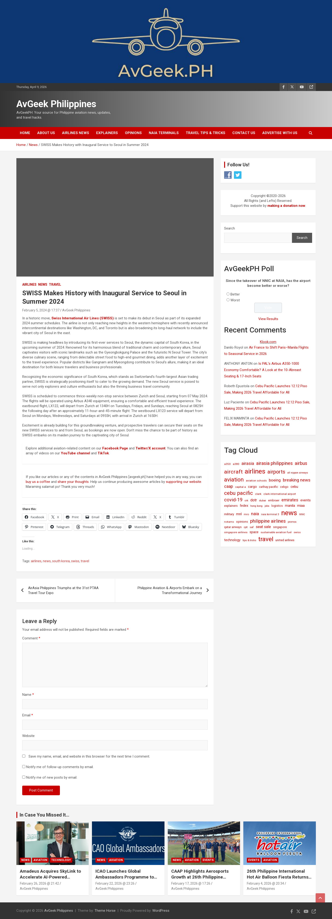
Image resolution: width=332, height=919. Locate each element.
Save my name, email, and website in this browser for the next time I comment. (89, 756)
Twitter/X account (150, 448)
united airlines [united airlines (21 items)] (284, 540)
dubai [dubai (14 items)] (262, 500)
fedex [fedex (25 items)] (244, 505)
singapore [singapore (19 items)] (280, 527)
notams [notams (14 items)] (229, 521)
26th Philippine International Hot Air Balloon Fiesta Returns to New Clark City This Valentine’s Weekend (277, 879)
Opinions (133, 133)
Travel (55, 284)
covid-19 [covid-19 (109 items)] (233, 500)
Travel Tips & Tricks (205, 133)
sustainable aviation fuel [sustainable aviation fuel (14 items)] (276, 532)
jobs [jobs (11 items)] (267, 505)
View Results (268, 319)
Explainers (107, 133)
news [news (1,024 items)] (289, 513)
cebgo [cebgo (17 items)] (284, 487)
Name (28, 695)
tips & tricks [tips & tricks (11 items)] (249, 540)
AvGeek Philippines (56, 103)
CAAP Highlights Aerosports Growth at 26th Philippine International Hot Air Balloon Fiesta (200, 879)
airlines (36, 561)
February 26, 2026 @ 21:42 (39, 883)
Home (25, 133)
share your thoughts (73, 482)
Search (229, 228)
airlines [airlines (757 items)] (255, 471)
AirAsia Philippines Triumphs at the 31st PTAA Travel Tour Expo (63, 590)
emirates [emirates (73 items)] (289, 499)
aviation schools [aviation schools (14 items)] (256, 480)
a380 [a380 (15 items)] (236, 464)
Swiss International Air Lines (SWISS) (82, 318)
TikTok (103, 453)
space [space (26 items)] (254, 532)
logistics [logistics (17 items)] (277, 505)
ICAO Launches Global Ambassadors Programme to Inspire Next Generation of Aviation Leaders (124, 879)
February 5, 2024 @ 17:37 (40, 310)
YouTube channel (75, 453)
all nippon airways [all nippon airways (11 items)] (297, 472)
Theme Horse (105, 910)
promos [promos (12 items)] (292, 521)
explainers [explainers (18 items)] (231, 505)
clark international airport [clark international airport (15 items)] (279, 494)
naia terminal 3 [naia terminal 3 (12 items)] (270, 514)
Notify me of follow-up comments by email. (60, 767)
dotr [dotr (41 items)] (253, 500)
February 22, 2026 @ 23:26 (115, 883)
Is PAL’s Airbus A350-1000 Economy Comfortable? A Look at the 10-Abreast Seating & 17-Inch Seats (262, 369)
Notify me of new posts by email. (51, 777)
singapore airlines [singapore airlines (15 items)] (236, 532)
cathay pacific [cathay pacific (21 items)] (268, 487)
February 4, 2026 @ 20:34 (265, 883)
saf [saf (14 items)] (252, 527)
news (47, 561)
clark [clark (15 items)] (258, 494)
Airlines (29, 284)
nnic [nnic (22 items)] (302, 514)
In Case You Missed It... (44, 815)
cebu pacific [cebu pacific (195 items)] (238, 493)
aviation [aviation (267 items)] (234, 479)
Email (27, 715)
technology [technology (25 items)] (232, 540)
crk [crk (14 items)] (246, 500)
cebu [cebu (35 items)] (294, 487)
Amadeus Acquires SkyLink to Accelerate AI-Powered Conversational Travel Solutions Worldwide (52, 879)
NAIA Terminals (164, 133)
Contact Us (243, 133)
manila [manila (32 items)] (290, 505)
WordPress (160, 910)
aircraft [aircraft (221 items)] (233, 472)
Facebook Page (115, 448)
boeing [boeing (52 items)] (275, 480)
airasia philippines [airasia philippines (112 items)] (274, 463)
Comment (31, 638)
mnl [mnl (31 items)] (239, 514)
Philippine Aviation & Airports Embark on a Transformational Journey (170, 590)
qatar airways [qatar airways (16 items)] (233, 527)
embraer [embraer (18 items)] (273, 500)
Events (208, 860)
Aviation (40, 860)
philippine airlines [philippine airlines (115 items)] (268, 521)
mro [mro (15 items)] (246, 514)
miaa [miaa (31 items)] (301, 505)
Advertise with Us (279, 133)
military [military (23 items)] (229, 514)
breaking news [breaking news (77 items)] (296, 480)
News (42, 284)
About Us (46, 133)
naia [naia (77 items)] (255, 513)
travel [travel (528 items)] (265, 539)
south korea (61, 561)
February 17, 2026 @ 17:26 (190, 883)
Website (28, 736)
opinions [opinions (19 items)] (242, 521)
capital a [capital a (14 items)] (240, 487)
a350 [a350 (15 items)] (227, 464)
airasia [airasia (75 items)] (247, 463)
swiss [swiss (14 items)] (297, 532)
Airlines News (75, 133)
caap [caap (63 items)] (228, 486)
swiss (75, 561)
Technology (61, 860)
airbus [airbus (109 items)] (301, 463)
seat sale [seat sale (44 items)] (263, 527)
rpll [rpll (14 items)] (246, 527)
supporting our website (183, 482)
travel (85, 561)
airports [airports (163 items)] (276, 472)
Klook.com (268, 342)
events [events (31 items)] (305, 500)
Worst (235, 300)
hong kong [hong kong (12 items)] (256, 505)
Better (235, 294)
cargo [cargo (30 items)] (252, 487)
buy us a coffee (38, 482)
